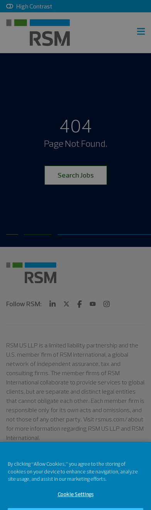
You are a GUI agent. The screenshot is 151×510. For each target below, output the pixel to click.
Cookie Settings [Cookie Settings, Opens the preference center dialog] (75, 499)
